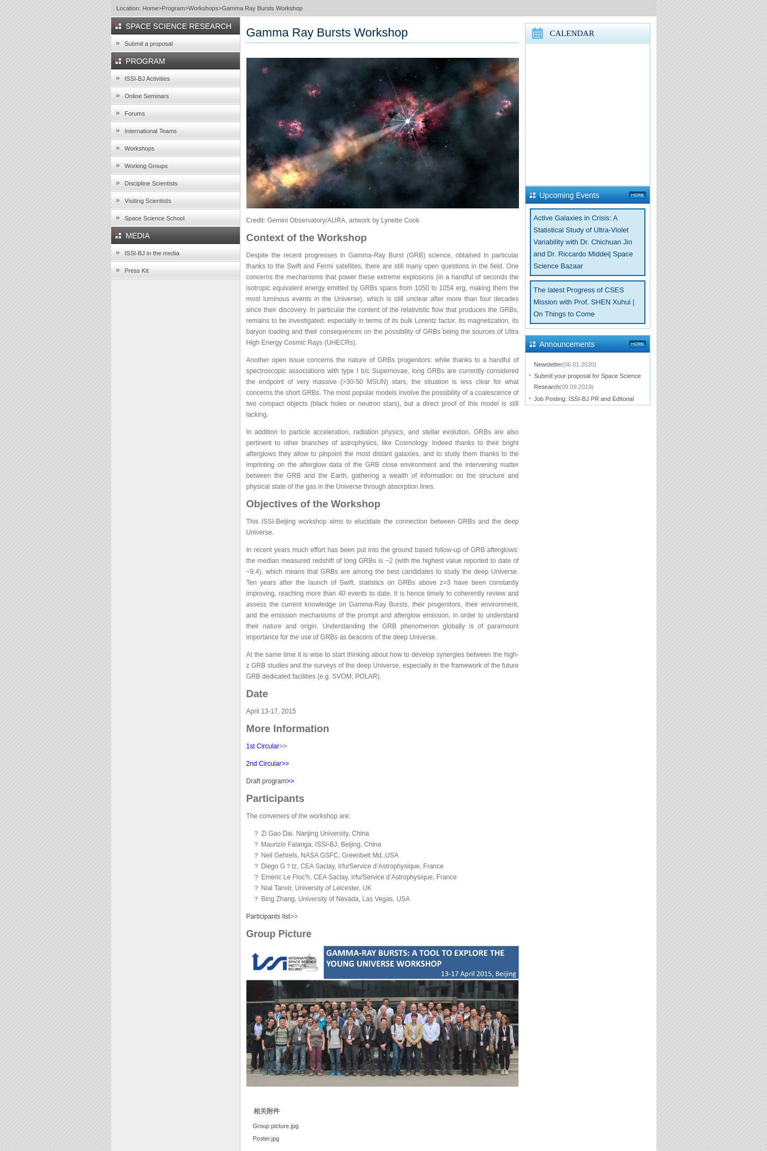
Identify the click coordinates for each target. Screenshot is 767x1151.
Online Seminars (147, 96)
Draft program (266, 781)
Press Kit (137, 270)
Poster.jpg (266, 1138)
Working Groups (146, 166)
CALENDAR (572, 33)
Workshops (204, 8)
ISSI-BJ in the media (152, 253)
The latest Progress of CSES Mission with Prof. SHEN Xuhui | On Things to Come (584, 302)
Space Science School (155, 218)
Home (150, 8)
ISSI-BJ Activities (147, 78)
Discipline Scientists (151, 183)
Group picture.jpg (276, 1126)
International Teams (151, 131)
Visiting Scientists (148, 200)
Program (173, 8)
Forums (135, 113)
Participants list (268, 916)
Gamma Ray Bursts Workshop (262, 8)
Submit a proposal (149, 43)
